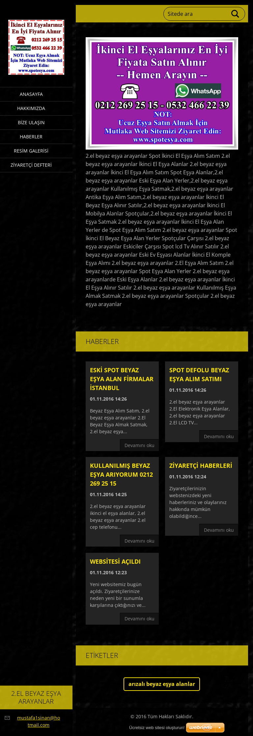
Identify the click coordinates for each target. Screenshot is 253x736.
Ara (235, 14)
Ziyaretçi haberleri (200, 465)
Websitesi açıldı (115, 561)
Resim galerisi (31, 151)
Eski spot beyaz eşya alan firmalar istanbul (122, 379)
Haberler (31, 136)
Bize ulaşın (31, 122)
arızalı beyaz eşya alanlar (161, 684)
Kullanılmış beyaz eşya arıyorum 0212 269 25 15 (121, 474)
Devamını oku (140, 445)
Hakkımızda (31, 108)
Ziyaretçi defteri (31, 165)
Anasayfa (31, 94)
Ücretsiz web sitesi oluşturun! (156, 727)
